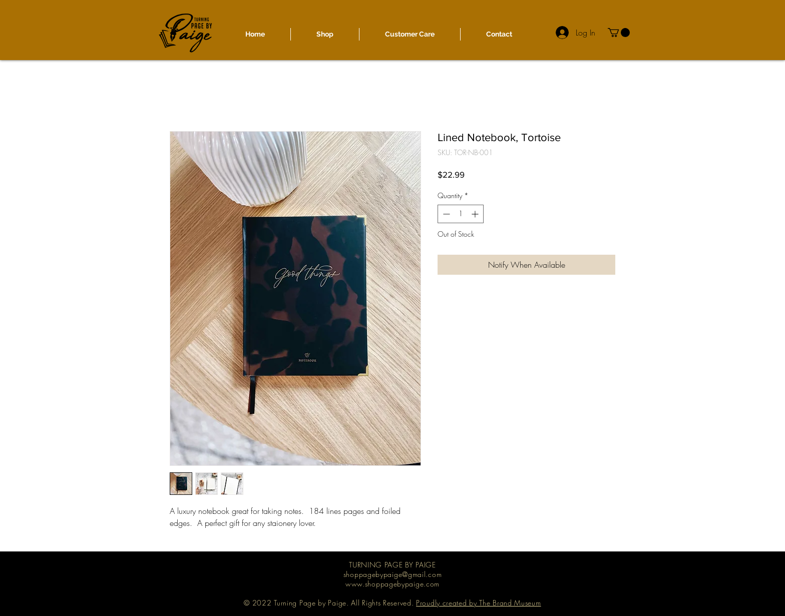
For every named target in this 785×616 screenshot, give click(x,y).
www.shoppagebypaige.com (392, 583)
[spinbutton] (461, 214)
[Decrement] (445, 214)
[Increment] (476, 214)
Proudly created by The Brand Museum (478, 602)
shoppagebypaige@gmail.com (392, 574)
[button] (619, 32)
